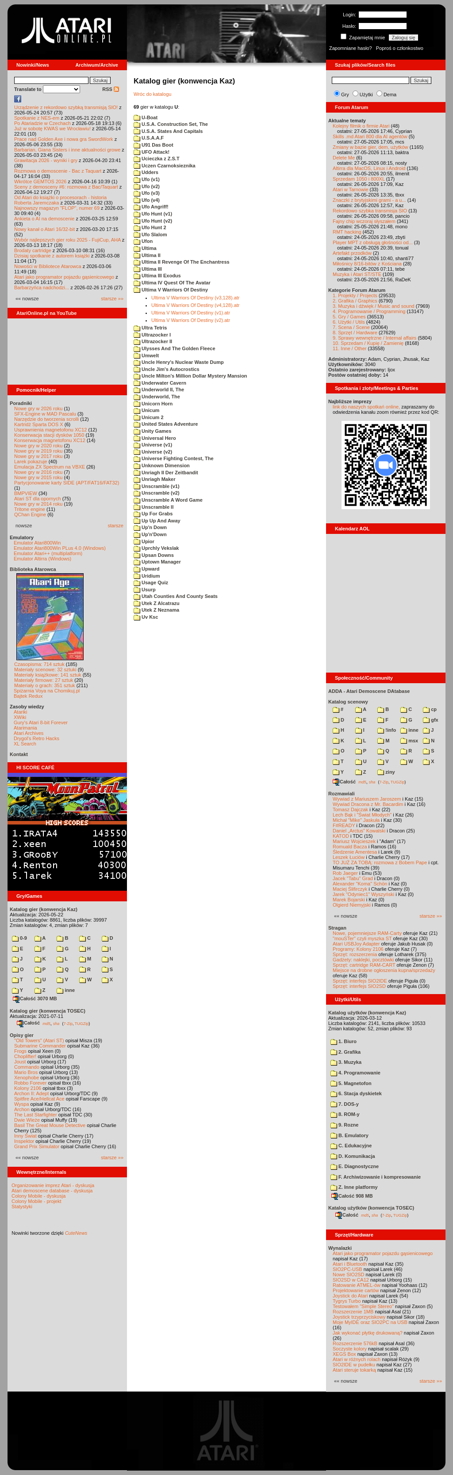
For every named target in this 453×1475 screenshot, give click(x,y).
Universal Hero (155, 438)
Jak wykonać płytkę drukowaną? (368, 1332)
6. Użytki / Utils (349, 322)
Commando (26, 1067)
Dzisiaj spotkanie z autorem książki (52, 255)
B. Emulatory (349, 1135)
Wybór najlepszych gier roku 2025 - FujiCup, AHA (67, 239)
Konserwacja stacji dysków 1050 (49, 435)
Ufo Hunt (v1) (153, 213)
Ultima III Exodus (157, 275)
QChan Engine (30, 514)
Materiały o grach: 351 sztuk (44, 685)
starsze (115, 525)
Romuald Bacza (350, 846)
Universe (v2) (153, 451)
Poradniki (21, 403)
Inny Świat (25, 1135)
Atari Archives (28, 733)
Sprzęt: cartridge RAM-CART (364, 965)
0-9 (19, 938)
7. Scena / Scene (351, 327)
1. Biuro (343, 1041)
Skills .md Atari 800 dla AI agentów (370, 136)
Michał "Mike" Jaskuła (356, 820)
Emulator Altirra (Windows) (42, 558)
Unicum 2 (149, 417)
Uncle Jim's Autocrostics (167, 369)
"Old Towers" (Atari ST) (39, 1040)
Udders (146, 172)
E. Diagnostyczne (354, 1166)
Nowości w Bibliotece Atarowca (47, 266)
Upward (146, 568)
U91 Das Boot (153, 145)
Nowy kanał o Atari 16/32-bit (44, 229)
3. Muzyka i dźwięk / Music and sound (374, 306)
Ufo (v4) (147, 200)
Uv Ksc (146, 617)
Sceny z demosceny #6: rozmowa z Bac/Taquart (66, 186)
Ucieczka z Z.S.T (157, 158)
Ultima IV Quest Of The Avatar (172, 282)
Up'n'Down (150, 534)
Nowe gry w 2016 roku (38, 472)
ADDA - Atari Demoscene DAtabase (369, 691)
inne (66, 990)
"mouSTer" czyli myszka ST (362, 938)
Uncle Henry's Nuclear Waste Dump (179, 362)
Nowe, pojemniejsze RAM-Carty (367, 933)
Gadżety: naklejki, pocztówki (363, 959)
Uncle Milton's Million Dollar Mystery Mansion (190, 375)
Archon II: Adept (32, 1093)
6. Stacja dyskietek (356, 1093)
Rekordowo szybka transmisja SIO (370, 210)
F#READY (344, 825)
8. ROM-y (345, 1114)
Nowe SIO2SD (349, 1274)
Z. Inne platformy (354, 1187)
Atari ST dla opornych (37, 498)
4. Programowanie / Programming (369, 311)
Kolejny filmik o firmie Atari (361, 126)
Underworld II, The (159, 389)
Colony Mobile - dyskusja (38, 1196)
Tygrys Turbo (347, 1301)
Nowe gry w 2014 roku (38, 504)
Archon (22, 1109)
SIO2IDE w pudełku (354, 1364)
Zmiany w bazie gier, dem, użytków (370, 147)
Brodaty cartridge (32, 250)
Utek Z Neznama (156, 610)
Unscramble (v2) (157, 492)
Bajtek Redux (28, 696)
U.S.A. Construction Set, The (171, 124)
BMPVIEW (25, 493)
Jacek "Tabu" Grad (353, 878)
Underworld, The (157, 396)
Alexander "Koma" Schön (360, 883)
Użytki (366, 94)
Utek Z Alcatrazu (157, 603)
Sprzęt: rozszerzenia (355, 954)
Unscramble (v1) (157, 486)
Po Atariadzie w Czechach (42, 123)
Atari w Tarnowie (351, 189)
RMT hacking (347, 231)
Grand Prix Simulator (36, 1146)
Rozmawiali (341, 793)
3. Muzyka (345, 1062)
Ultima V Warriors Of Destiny (171, 289)
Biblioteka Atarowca (33, 569)
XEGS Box (344, 1354)
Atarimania (25, 727)
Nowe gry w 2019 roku (38, 451)
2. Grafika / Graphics (355, 300)
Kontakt (19, 754)
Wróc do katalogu (152, 94)
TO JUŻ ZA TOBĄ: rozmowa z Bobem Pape (380, 862)
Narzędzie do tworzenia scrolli (46, 419)
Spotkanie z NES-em (36, 118)
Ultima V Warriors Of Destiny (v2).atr (190, 320)
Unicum (146, 410)
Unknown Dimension (162, 465)
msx (409, 740)
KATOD (341, 836)
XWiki (20, 717)
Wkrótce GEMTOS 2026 (40, 181)
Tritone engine (29, 509)
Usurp (145, 589)
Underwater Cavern (160, 383)
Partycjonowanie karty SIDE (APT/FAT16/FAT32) (66, 482)
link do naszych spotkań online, (366, 406)
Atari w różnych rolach (356, 1359)
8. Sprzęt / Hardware (355, 332)
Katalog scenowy (348, 701)
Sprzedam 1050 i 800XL (359, 179)
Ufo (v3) (147, 193)
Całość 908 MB (352, 1196)
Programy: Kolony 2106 (358, 949)
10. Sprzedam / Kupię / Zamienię (368, 343)
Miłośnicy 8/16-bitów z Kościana (367, 263)
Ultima (145, 248)
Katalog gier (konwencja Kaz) (43, 909)
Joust (20, 1061)
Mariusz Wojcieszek (354, 841)
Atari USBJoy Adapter (356, 943)
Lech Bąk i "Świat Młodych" (362, 814)
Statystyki (22, 1206)
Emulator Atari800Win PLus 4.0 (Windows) (60, 548)
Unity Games (152, 431)
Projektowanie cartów (356, 1290)
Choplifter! (25, 1056)
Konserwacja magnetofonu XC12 (49, 440)
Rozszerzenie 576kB (355, 1343)
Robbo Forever (30, 1082)
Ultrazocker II (153, 341)
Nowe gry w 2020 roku (38, 445)
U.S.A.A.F (149, 137)
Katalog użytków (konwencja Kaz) (367, 1012)
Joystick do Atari (350, 1295)
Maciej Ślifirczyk (350, 889)
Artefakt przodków (352, 253)
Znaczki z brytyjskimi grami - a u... (369, 200)
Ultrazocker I (152, 334)
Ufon (143, 241)
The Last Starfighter (35, 1114)
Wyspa (21, 1104)
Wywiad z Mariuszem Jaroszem (367, 799)
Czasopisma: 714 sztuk (39, 664)
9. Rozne (344, 1124)
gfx (430, 719)
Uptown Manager (157, 561)
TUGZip (82, 1023)
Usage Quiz (151, 582)
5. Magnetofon (351, 1083)
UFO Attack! (151, 152)
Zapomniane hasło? (350, 48)
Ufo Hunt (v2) (153, 220)
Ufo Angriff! (151, 206)
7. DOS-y (344, 1104)
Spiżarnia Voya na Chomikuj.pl (47, 690)
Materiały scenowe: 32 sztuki (45, 669)
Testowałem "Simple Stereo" (363, 1306)
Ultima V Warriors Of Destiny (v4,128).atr (195, 305)
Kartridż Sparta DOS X (38, 424)
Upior (144, 541)
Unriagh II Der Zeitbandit (166, 472)
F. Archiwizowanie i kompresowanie (375, 1177)
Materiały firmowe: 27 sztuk (43, 680)
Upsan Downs (154, 555)
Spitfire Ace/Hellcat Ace (39, 1098)
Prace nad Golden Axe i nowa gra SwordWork (63, 139)
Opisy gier (22, 1035)
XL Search (25, 743)
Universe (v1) (153, 444)
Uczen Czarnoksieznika (165, 165)
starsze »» (112, 298)
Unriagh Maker (154, 479)
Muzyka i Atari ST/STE (357, 274)
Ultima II (147, 255)
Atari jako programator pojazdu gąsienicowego (64, 277)
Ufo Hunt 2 (150, 227)
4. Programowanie (355, 1072)
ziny (386, 772)
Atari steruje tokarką (354, 1370)
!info (386, 730)
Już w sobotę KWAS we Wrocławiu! (52, 128)
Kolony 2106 (27, 1088)
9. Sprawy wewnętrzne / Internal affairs (374, 337)
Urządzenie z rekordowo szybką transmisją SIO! (66, 107)
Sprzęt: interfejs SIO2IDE (360, 980)
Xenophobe (26, 1077)
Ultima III (148, 269)
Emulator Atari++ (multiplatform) (48, 553)
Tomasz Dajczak (350, 809)
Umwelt (146, 355)
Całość (28, 1022)
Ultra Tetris (150, 327)
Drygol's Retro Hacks (36, 738)
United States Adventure (166, 424)
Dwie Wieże (27, 1120)
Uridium (147, 576)
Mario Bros (26, 1072)
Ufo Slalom (150, 234)
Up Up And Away (157, 520)
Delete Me (344, 157)
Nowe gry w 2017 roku (38, 456)
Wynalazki (340, 1248)
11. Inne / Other (349, 348)
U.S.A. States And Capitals (168, 131)
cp (430, 709)
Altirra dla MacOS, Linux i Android (369, 168)
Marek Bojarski (349, 899)
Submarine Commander (40, 1045)
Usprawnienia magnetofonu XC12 (50, 429)
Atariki (20, 712)
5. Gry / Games (349, 316)
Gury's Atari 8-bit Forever (41, 722)
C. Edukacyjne (351, 1145)
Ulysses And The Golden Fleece (174, 348)
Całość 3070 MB (35, 998)
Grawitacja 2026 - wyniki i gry (45, 160)
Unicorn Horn (153, 403)
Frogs (20, 1051)
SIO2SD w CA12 (351, 1279)
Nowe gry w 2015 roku (38, 477)
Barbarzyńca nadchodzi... (41, 287)
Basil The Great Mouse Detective (49, 1125)
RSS (110, 89)
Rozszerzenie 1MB (353, 1311)
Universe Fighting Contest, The (174, 458)
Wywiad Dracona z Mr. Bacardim (368, 804)
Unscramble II (153, 507)
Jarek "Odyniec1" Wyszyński (363, 894)
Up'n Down (150, 527)
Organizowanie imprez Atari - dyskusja (53, 1185)
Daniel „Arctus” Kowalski (359, 830)
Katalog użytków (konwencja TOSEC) (371, 1207)
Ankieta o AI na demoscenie (44, 218)
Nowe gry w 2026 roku (38, 408)
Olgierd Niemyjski (352, 905)
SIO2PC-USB (347, 1269)
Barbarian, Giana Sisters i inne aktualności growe (67, 149)
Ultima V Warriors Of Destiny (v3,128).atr (195, 297)
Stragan (337, 927)
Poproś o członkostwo (399, 48)
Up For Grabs (153, 513)
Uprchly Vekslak (156, 548)
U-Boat (145, 117)
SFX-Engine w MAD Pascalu (45, 413)
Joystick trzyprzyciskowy (359, 1317)
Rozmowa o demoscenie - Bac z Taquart (57, 171)
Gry (345, 94)
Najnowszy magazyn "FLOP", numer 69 (57, 208)
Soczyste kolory (350, 1348)
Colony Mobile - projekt (36, 1201)
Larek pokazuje (30, 461)
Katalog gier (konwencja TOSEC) (47, 1011)
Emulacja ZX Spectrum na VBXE (49, 466)
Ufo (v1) (147, 179)
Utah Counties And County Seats (176, 596)
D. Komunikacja (352, 1156)
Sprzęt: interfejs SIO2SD (359, 986)
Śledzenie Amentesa (355, 852)
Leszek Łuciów (349, 857)
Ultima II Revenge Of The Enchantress (182, 262)
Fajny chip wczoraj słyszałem (364, 221)
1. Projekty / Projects (355, 295)
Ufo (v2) (147, 186)
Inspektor (24, 1141)
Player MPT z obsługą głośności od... (373, 242)
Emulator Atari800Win (37, 542)
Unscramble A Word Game (168, 500)
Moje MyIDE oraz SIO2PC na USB (370, 1322)
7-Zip (68, 1023)
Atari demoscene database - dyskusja (52, 1190)
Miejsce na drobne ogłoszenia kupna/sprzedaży (384, 970)
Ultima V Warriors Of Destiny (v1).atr (190, 312)
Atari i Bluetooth (350, 1264)
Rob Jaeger (345, 873)
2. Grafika (345, 1052)
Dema (390, 94)
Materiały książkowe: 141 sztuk (47, 674)
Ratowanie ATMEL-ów (356, 1285)
